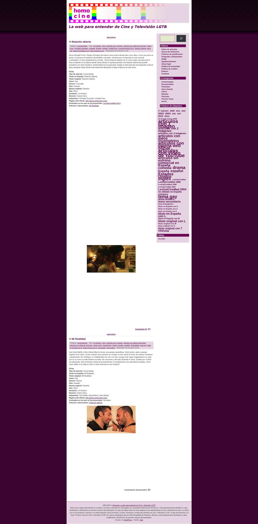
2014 (104, 46)
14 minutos (97, 46)
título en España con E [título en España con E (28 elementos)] (167, 211)
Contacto (165, 74)
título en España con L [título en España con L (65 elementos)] (169, 215)
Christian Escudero (81, 48)
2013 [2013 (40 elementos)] (160, 116)
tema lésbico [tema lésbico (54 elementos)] (166, 199)
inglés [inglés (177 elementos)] (164, 179)
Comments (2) (141, 329)
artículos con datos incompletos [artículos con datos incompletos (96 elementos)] (169, 138)
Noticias (165, 94)
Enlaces (165, 71)
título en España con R (81, 51)
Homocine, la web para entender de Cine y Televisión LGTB (133, 505)
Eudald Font (113, 48)
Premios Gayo (168, 99)
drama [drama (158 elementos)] (179, 167)
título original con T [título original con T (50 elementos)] (170, 228)
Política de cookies (170, 69)
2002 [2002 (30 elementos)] (184, 111)
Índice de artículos (169, 49)
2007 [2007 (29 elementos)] (179, 114)
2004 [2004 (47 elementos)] (168, 113)
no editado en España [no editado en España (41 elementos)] (170, 192)
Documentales (168, 84)
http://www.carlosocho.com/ (96, 101)
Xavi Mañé (102, 348)
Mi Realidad (94, 106)
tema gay (143, 345)
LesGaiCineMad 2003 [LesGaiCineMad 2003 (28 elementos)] (167, 187)
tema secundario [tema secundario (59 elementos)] (169, 201)
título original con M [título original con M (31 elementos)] (167, 223)
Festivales (166, 87)
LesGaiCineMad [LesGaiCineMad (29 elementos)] (179, 180)
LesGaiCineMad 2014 (126, 48)
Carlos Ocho (97, 345)
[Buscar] (181, 38)
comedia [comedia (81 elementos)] (164, 168)
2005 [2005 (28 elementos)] (174, 114)
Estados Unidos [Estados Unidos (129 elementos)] (166, 175)
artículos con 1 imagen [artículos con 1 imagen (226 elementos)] (168, 123)
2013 (104, 343)
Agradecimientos (169, 61)
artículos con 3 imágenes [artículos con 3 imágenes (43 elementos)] (172, 133)
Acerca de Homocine (170, 52)
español (105, 48)
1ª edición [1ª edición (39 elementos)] (163, 111)
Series (164, 101)
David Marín (107, 345)
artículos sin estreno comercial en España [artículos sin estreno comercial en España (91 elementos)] (168, 161)
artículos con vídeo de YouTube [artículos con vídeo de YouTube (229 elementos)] (171, 153)
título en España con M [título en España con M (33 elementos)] (169, 218)
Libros (164, 92)
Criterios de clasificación (172, 54)
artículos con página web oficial (134, 343)
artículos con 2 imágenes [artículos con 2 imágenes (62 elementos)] (168, 129)
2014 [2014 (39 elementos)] (166, 116)
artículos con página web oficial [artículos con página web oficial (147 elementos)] (171, 145)
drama (114, 345)
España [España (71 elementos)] (163, 171)
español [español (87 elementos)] (176, 171)
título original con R (97, 51)
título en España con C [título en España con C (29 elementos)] (168, 209)
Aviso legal (166, 64)
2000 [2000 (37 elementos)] (172, 111)
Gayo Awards (167, 89)
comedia (92, 48)
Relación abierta (81, 41)
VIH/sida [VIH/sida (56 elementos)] (163, 231)
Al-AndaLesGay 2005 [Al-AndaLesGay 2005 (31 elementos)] (167, 119)
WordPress (128, 520)
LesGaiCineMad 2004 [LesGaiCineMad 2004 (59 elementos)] (172, 189)
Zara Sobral (110, 348)
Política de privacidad (171, 66)
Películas (165, 96)
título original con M (90, 348)
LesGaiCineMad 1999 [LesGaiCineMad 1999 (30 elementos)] (167, 184)
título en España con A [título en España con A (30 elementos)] (168, 206)
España (98, 48)
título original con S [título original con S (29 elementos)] (166, 226)
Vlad (141, 520)
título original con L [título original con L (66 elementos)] (172, 221)
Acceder (161, 239)
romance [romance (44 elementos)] (163, 194)
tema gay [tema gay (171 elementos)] (167, 196)
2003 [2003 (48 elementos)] (161, 113)
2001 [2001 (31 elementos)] (178, 111)
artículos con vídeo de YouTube (134, 46)
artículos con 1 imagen (115, 46)
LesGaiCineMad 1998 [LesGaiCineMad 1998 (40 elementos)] (169, 182)
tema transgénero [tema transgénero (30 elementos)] (166, 204)
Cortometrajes (168, 82)
